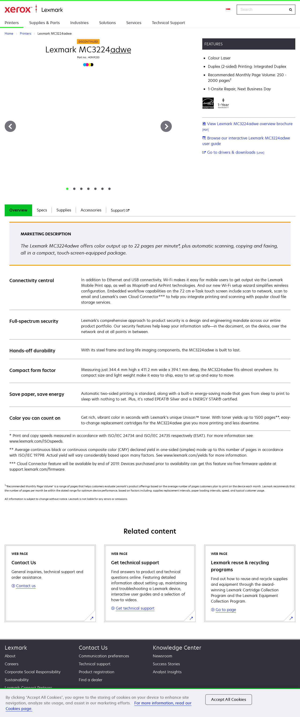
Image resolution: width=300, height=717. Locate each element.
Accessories (91, 210)
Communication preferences (104, 656)
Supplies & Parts (44, 22)
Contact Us (93, 647)
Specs (42, 210)
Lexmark (16, 647)
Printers (12, 22)
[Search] (290, 10)
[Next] (166, 126)
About (10, 656)
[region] (150, 702)
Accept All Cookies (228, 699)
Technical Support (168, 22)
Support (120, 210)
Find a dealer (90, 679)
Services (133, 22)
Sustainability (17, 679)
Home (34, 9)
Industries (79, 22)
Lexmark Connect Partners (28, 687)
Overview (18, 210)
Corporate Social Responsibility (32, 671)
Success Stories (166, 663)
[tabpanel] (150, 347)
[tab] (67, 189)
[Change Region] (228, 9)
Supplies (63, 210)
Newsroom (162, 656)
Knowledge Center (177, 647)
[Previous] (10, 126)
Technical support (94, 663)
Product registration (96, 671)
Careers (12, 663)
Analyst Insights (167, 671)
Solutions (107, 22)
